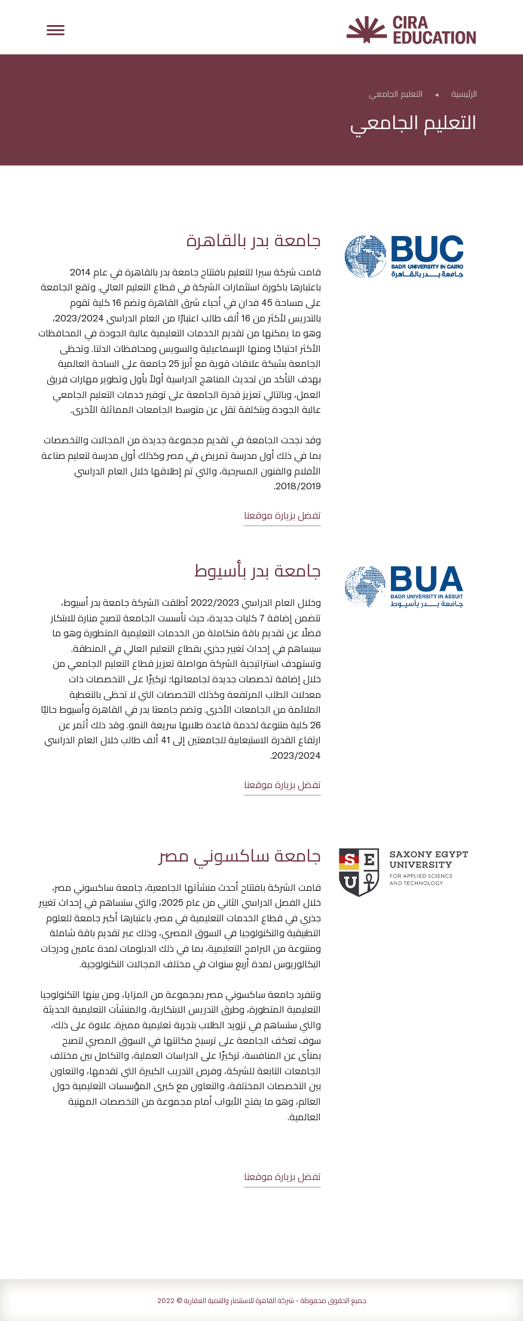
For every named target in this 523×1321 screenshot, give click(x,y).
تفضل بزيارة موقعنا (282, 514)
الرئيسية (464, 93)
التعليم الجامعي (396, 93)
